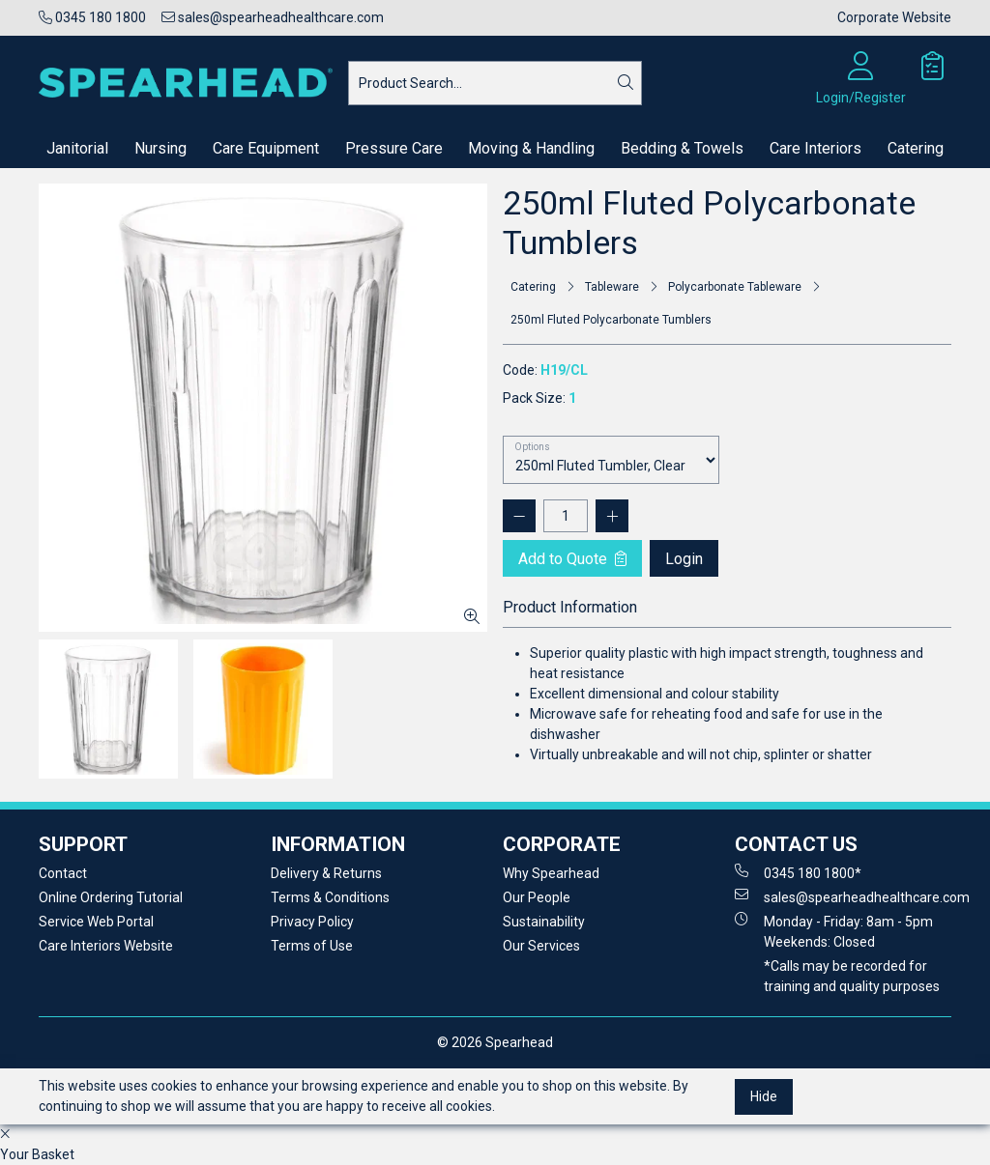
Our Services (541, 945)
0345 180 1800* (798, 872)
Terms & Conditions (330, 897)
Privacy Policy (312, 921)
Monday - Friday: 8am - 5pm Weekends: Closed (834, 931)
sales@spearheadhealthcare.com (272, 17)
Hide (763, 1096)
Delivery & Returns (326, 873)
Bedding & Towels (682, 148)
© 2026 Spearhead (495, 1042)
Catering (916, 148)
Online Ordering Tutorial (111, 897)
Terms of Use (312, 945)
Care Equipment (266, 148)
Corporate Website (894, 17)
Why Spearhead (551, 873)
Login (684, 559)
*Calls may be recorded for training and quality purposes (852, 976)
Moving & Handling (531, 148)
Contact (63, 873)
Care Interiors (815, 148)
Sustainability (544, 921)
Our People (536, 897)
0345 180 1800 (92, 17)
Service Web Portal (96, 921)
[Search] (625, 83)
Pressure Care (394, 148)
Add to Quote (572, 559)
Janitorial (77, 148)
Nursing (160, 148)
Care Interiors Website (106, 945)
